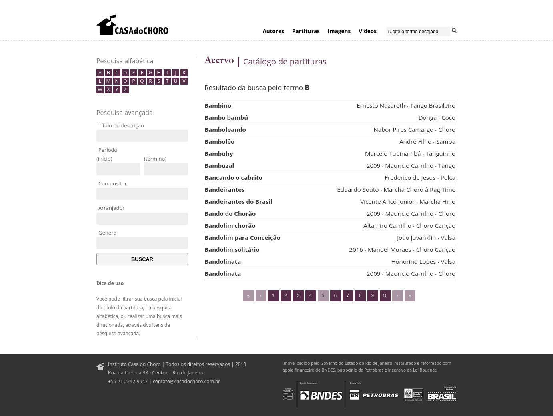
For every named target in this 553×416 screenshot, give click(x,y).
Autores (273, 31)
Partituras (306, 31)
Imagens (339, 31)
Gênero (107, 232)
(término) (155, 158)
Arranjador (111, 207)
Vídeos (368, 31)
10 (385, 295)
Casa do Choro (132, 24)
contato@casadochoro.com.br (186, 381)
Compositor (112, 183)
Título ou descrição (121, 125)
